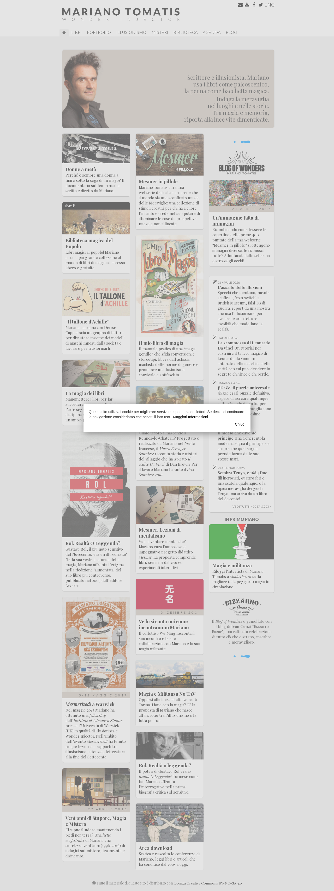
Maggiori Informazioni (190, 417)
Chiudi (240, 424)
